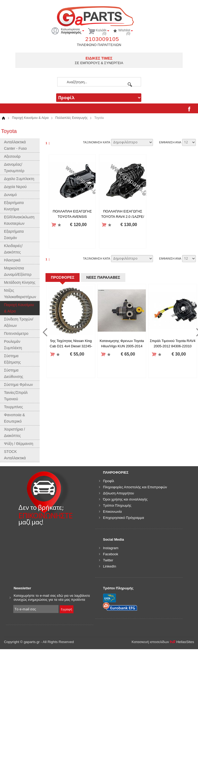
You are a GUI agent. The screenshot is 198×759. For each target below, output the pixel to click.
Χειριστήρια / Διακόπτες (14, 432)
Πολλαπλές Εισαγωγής (71, 118)
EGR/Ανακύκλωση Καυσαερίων (19, 220)
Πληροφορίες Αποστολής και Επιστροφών (135, 487)
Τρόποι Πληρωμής (117, 505)
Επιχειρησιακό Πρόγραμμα (123, 518)
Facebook (110, 554)
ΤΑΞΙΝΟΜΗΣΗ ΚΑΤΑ (96, 142)
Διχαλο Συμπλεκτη (19, 179)
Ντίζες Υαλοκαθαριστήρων (20, 293)
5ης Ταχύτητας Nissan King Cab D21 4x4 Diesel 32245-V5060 (71, 346)
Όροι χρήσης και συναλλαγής (125, 499)
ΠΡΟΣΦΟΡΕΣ (62, 277)
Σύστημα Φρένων (18, 384)
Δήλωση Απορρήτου (118, 493)
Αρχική (3, 118)
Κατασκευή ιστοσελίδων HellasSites (163, 642)
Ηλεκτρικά (12, 260)
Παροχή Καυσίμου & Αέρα (30, 118)
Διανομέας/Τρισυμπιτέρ (14, 167)
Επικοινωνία (112, 512)
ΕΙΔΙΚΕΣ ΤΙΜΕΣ (99, 58)
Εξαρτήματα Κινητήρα (14, 206)
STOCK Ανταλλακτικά (15, 454)
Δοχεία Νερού (15, 187)
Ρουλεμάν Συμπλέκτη (13, 344)
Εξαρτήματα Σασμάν (14, 234)
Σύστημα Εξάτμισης (12, 359)
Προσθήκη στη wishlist (59, 225)
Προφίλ (108, 481)
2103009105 (102, 39)
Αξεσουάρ (12, 156)
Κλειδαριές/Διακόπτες (13, 249)
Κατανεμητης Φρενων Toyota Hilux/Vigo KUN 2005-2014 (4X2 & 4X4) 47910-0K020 (122, 346)
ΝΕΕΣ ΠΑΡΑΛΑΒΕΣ (103, 277)
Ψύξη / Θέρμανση (18, 443)
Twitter (108, 560)
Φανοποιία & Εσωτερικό (14, 418)
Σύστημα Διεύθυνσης (13, 373)
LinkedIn (109, 566)
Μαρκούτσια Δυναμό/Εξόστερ (17, 271)
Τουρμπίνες (13, 407)
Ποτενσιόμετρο (16, 333)
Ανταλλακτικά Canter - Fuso (15, 145)
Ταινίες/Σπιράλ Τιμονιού (16, 395)
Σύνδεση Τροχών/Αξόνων (18, 322)
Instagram (110, 548)
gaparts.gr (99, 15)
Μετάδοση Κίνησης (19, 282)
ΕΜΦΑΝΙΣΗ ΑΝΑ (170, 142)
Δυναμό (10, 195)
